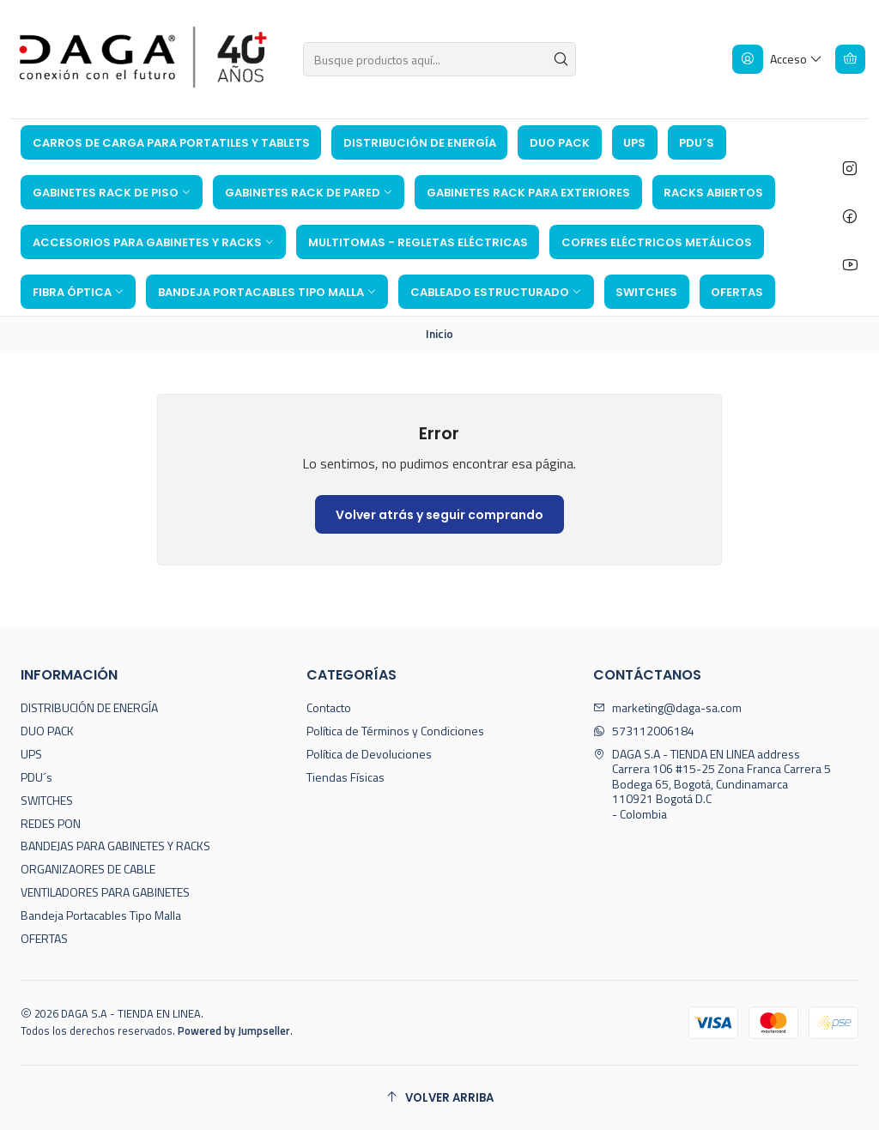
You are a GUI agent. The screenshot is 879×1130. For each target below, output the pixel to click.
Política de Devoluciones (369, 754)
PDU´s (36, 777)
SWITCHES (47, 800)
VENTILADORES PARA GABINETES (105, 892)
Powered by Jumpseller (234, 1030)
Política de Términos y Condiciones (395, 731)
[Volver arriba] (439, 1097)
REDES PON (51, 823)
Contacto (328, 707)
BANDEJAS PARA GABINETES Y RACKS (115, 846)
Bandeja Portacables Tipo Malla (101, 915)
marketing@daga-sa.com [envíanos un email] (667, 707)
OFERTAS (44, 938)
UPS (31, 754)
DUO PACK (47, 731)
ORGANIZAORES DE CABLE (88, 869)
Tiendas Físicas (345, 777)
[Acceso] (778, 59)
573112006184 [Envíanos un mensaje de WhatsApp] (643, 731)
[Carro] (850, 59)
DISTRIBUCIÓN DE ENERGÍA (89, 707)
